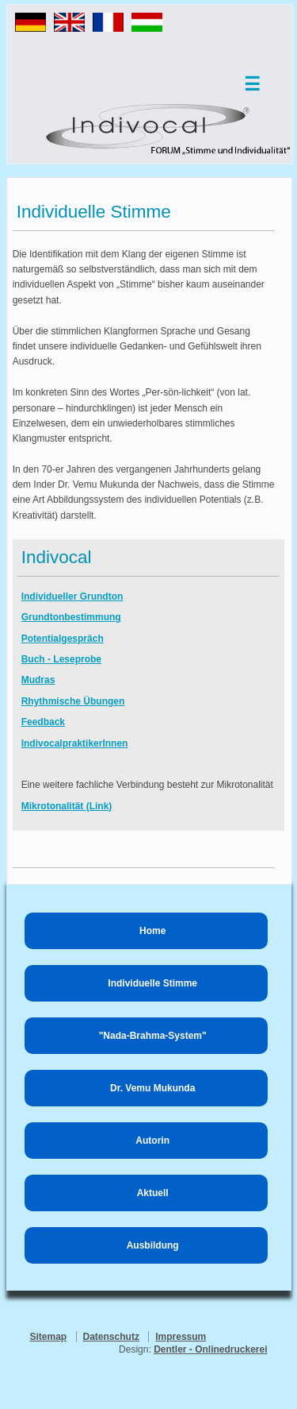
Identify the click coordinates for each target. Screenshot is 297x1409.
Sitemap (48, 1336)
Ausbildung (153, 1245)
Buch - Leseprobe (61, 659)
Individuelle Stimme (152, 983)
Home (152, 930)
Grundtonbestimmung (71, 617)
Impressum (180, 1336)
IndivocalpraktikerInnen (74, 743)
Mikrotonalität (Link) (66, 806)
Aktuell (153, 1193)
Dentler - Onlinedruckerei (210, 1349)
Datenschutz (111, 1336)
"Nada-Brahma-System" (153, 1035)
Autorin (152, 1140)
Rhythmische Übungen (73, 701)
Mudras (38, 679)
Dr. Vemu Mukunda (152, 1088)
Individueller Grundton (72, 596)
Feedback (43, 722)
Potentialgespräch (62, 638)
